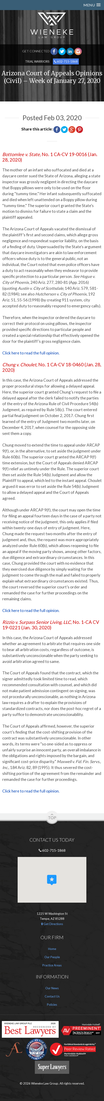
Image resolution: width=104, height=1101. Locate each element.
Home (52, 949)
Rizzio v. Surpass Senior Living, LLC (36, 622)
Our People (52, 957)
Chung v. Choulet (19, 364)
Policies (52, 1004)
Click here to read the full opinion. (31, 353)
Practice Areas (52, 965)
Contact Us (52, 996)
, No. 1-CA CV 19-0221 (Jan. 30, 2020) (50, 624)
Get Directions (52, 924)
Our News (52, 988)
